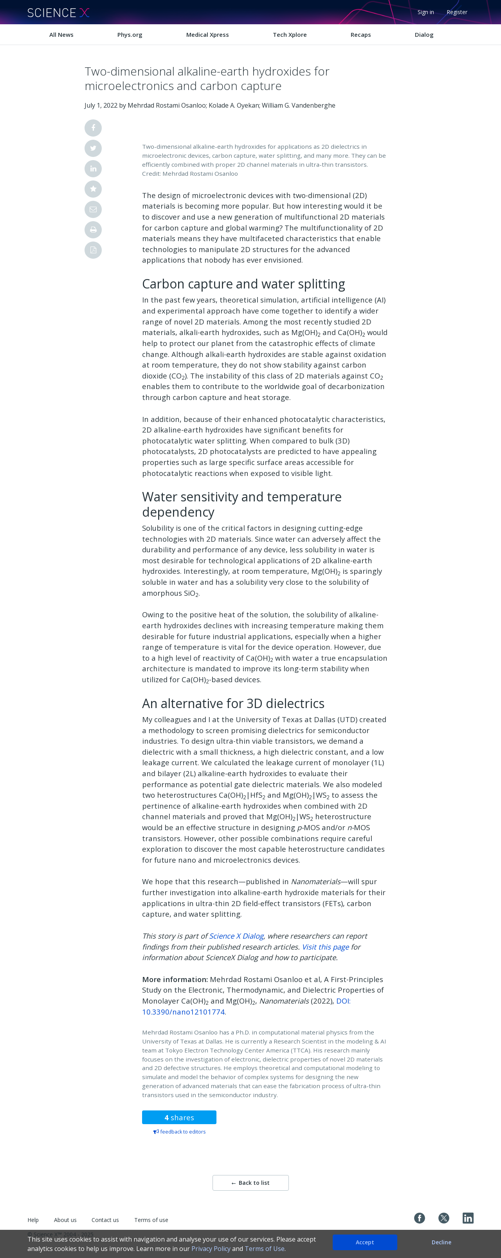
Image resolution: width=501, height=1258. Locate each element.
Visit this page (325, 947)
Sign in (426, 12)
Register (457, 12)
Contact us (105, 1220)
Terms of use (151, 1220)
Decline (441, 1242)
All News (61, 34)
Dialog (424, 34)
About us (65, 1220)
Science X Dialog (236, 936)
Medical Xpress (207, 34)
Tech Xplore (290, 34)
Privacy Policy (211, 1248)
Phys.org (129, 34)
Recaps (361, 34)
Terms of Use (265, 1248)
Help (33, 1220)
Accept (365, 1242)
